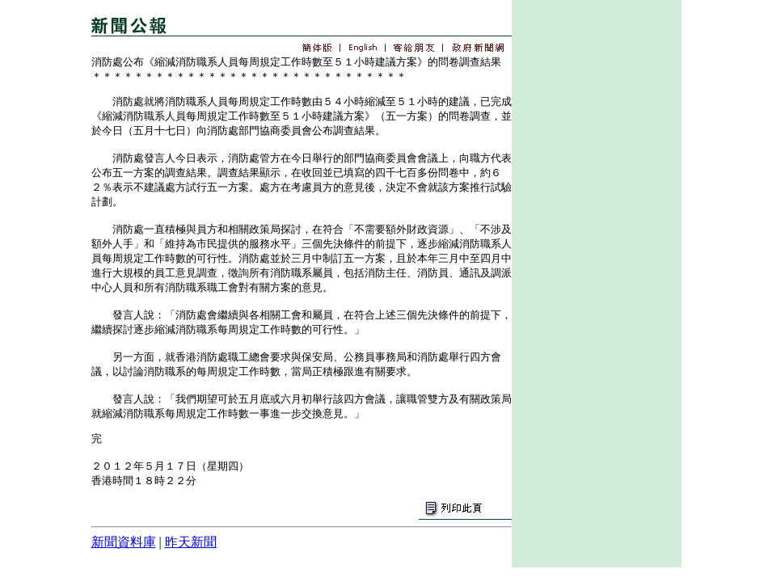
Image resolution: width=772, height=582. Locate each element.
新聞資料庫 (123, 542)
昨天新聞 (191, 542)
